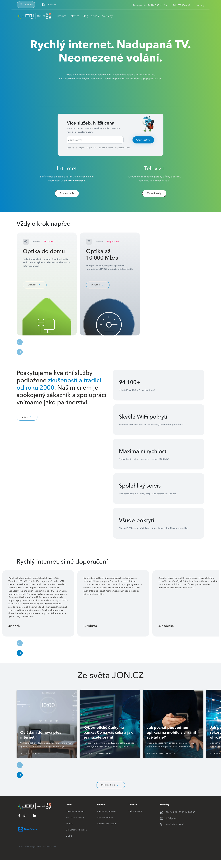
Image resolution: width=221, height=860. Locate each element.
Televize (74, 16)
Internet (61, 16)
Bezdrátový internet (106, 811)
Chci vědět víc (143, 139)
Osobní (29, 4)
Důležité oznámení (75, 811)
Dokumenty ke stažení (76, 829)
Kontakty (200, 5)
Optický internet (105, 817)
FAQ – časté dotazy (75, 817)
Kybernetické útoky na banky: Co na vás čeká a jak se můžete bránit (108, 732)
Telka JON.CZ (135, 811)
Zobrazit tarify (67, 193)
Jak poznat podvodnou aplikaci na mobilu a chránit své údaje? (171, 732)
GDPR (69, 835)
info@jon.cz (171, 818)
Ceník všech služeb (106, 823)
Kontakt (69, 823)
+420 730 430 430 (175, 824)
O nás (95, 16)
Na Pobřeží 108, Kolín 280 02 (180, 812)
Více (128, 147)
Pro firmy (52, 4)
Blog (85, 16)
